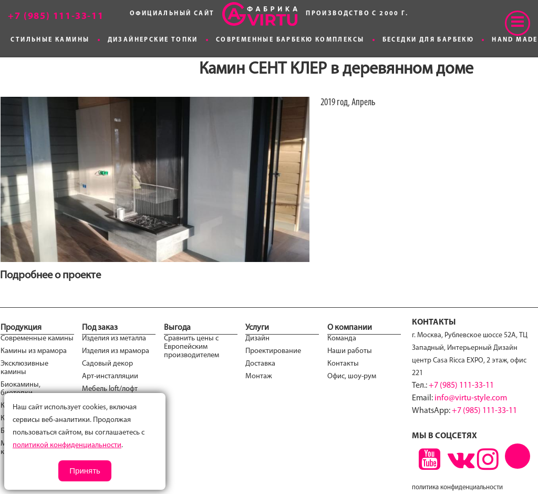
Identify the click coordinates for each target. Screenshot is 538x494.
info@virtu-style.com (470, 398)
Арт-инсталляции (110, 376)
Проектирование (273, 351)
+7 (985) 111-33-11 (461, 385)
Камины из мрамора (34, 351)
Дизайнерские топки (153, 40)
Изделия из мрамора (115, 351)
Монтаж (258, 376)
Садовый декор (107, 364)
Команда (341, 338)
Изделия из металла (114, 338)
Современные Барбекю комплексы (290, 40)
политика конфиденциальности (457, 487)
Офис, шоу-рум (351, 376)
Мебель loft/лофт (110, 389)
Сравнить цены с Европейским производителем (191, 347)
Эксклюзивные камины (24, 368)
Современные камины (37, 338)
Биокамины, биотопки (20, 389)
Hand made (515, 40)
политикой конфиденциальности (67, 445)
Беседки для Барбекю (428, 40)
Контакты (343, 364)
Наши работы (349, 351)
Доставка (260, 364)
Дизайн (257, 338)
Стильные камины (50, 40)
